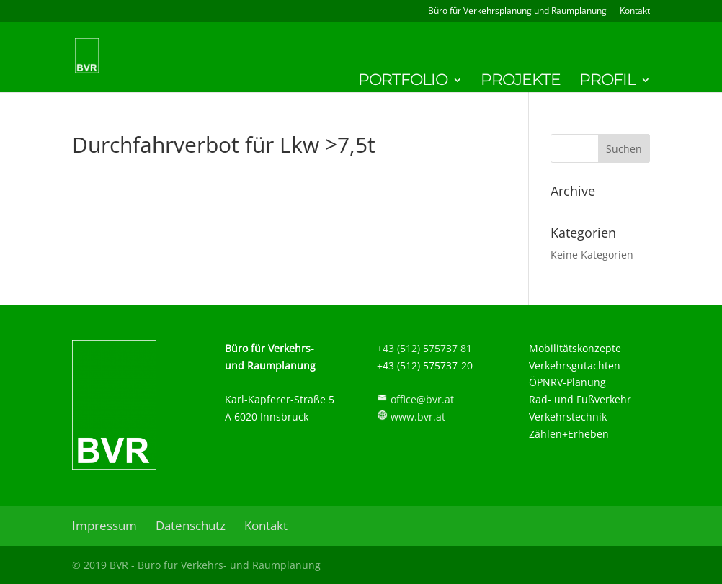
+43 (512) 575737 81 (424, 348)
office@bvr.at (422, 399)
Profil (607, 82)
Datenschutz (191, 525)
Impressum (104, 525)
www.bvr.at (418, 416)
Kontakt (635, 11)
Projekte (521, 82)
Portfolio (402, 82)
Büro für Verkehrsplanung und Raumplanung (517, 11)
